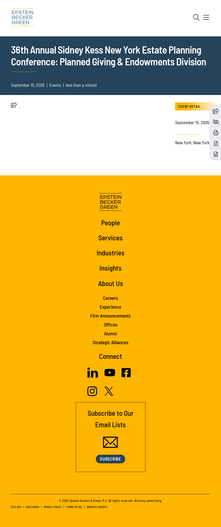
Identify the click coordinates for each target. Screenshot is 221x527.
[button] (14, 106)
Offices (110, 324)
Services (110, 237)
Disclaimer (32, 507)
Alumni (110, 333)
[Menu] (206, 19)
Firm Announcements (110, 316)
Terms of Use (74, 507)
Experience (110, 307)
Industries (111, 252)
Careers (110, 298)
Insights (110, 268)
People (110, 222)
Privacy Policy (53, 507)
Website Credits (97, 507)
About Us (110, 283)
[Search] (196, 17)
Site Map (16, 507)
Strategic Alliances (110, 342)
